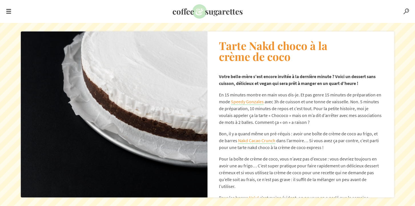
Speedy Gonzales (247, 101)
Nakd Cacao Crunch (256, 140)
